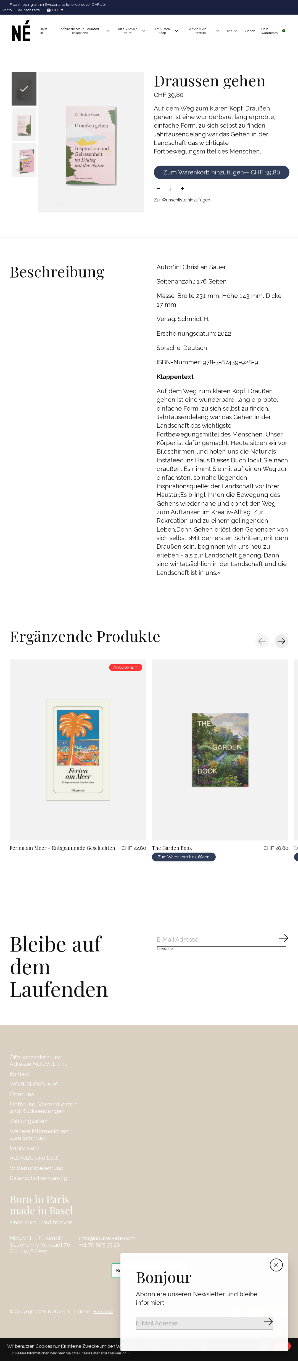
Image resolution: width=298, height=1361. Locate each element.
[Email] (204, 1323)
